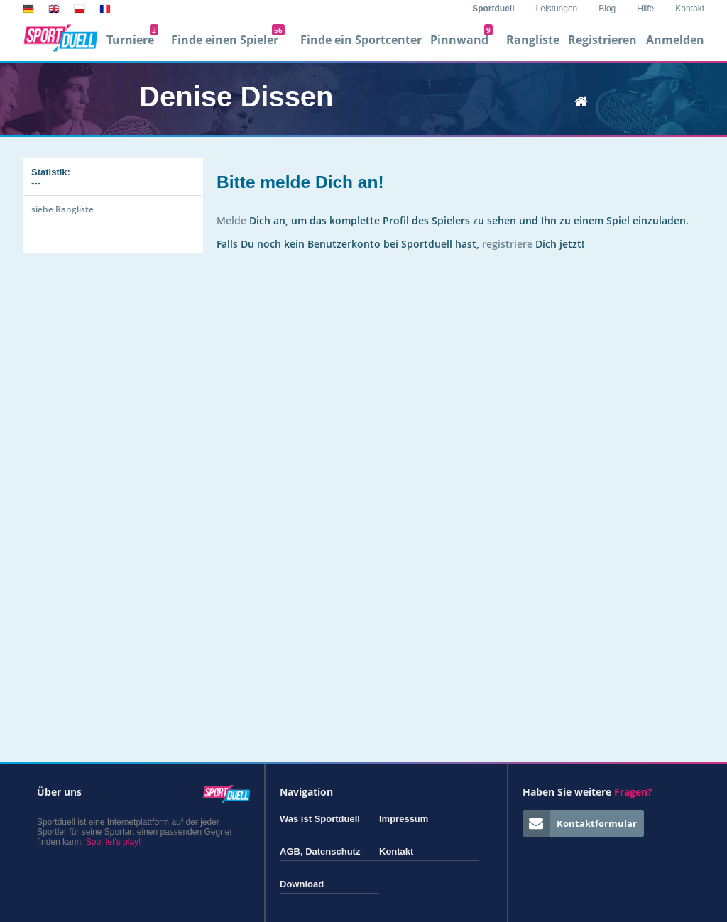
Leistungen (557, 8)
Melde (231, 220)
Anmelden (675, 40)
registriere (507, 244)
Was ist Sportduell (320, 818)
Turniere (132, 40)
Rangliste (532, 40)
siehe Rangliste (62, 209)
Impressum (403, 818)
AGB (290, 851)
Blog (607, 8)
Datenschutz (332, 851)
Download (302, 884)
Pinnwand (461, 40)
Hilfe (645, 8)
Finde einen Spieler (228, 40)
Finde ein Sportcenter (361, 40)
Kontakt (689, 8)
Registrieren (602, 40)
